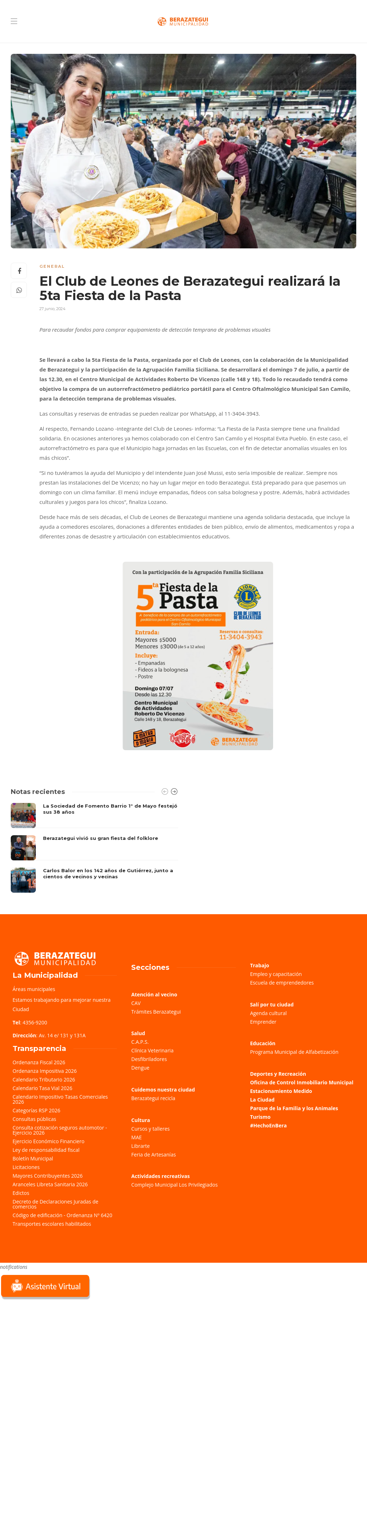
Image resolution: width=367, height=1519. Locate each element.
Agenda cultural (268, 1013)
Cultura (140, 1120)
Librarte (140, 1145)
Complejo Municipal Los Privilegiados (174, 1184)
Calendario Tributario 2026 (44, 1079)
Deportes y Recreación (278, 1073)
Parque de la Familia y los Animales (294, 1108)
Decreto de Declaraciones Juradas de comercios (55, 1204)
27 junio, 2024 (52, 308)
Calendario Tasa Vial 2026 (42, 1088)
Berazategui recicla (153, 1098)
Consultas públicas (34, 1119)
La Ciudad (262, 1099)
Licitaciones (26, 1167)
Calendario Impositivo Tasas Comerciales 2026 (60, 1099)
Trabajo (259, 965)
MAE (136, 1137)
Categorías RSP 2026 (36, 1110)
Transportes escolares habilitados (52, 1223)
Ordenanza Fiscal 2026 (39, 1062)
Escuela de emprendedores (282, 982)
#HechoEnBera (268, 1125)
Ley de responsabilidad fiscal (46, 1149)
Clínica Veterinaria (152, 1050)
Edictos (21, 1193)
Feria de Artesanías (153, 1154)
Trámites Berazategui (156, 1011)
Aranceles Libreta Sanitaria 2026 (50, 1184)
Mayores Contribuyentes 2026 (48, 1175)
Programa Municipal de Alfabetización (294, 1051)
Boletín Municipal (33, 1158)
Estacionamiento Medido (281, 1091)
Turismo (260, 1116)
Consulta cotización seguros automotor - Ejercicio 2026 (60, 1130)
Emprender (263, 1021)
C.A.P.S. (139, 1041)
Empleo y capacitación (276, 974)
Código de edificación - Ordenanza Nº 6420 (62, 1215)
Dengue (140, 1067)
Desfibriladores (149, 1059)
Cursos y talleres (150, 1128)
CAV (135, 1003)
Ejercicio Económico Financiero (49, 1141)
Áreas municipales (34, 989)
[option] (94, 848)
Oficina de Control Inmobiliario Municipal (301, 1082)
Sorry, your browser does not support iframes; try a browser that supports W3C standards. (54, 1352)
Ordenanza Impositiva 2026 (45, 1070)
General (52, 266)
